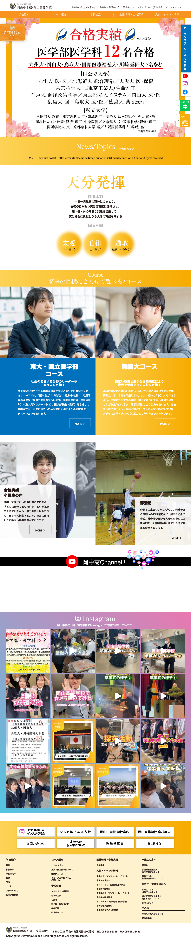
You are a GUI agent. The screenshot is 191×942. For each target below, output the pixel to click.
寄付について (148, 903)
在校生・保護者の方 (110, 7)
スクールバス (12, 890)
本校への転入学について (152, 914)
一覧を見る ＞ (126, 148)
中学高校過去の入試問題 (107, 910)
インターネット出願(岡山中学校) (110, 884)
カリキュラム (57, 865)
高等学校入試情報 (104, 906)
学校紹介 (11, 859)
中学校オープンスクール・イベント (112, 876)
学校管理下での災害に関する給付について (151, 897)
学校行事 (55, 908)
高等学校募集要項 (104, 897)
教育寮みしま (57, 912)
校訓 (8, 865)
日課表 (54, 900)
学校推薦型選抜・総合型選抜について (150, 870)
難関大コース (57, 873)
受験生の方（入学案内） (84, 7)
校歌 (8, 878)
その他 (145, 908)
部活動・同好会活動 (60, 904)
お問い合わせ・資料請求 (150, 7)
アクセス (10, 886)
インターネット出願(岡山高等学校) (111, 901)
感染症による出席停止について (149, 890)
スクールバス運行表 (60, 891)
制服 (8, 882)
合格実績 (100, 865)
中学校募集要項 (103, 880)
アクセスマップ (173, 7)
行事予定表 (56, 895)
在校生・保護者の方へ (154, 884)
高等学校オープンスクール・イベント (113, 893)
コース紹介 (57, 859)
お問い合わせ (12, 895)
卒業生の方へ (149, 859)
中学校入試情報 (103, 889)
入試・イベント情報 (107, 870)
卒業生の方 (128, 7)
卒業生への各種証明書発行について (152, 877)
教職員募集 (147, 918)
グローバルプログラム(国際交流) (61, 879)
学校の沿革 (11, 873)
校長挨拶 (10, 869)
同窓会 (145, 865)
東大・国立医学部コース (62, 869)
